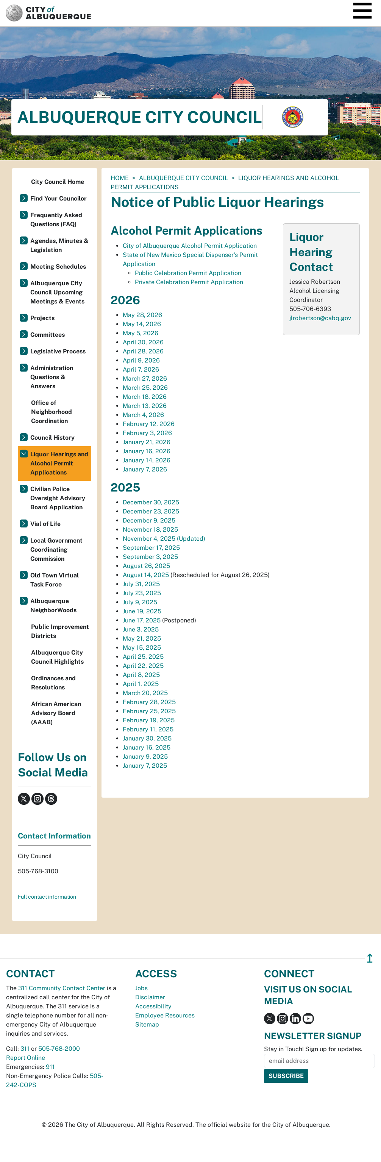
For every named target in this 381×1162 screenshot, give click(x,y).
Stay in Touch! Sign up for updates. (313, 1049)
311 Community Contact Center (61, 988)
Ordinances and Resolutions (53, 683)
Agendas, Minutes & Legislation (59, 245)
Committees (47, 334)
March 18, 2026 (145, 396)
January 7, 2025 (145, 765)
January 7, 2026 (145, 469)
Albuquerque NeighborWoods (53, 605)
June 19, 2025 (142, 611)
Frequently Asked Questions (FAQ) (56, 220)
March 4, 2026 (143, 414)
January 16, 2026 (146, 451)
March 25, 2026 (145, 387)
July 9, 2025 (140, 602)
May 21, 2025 (142, 638)
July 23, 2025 (142, 593)
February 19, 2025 (149, 720)
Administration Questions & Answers (51, 377)
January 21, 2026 (146, 442)
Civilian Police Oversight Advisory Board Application (57, 498)
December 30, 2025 (151, 502)
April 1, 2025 (141, 684)
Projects (42, 318)
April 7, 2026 (141, 369)
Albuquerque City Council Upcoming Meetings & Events (57, 292)
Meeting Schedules (58, 266)
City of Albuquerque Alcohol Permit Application (190, 245)
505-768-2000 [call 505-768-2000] (59, 1048)
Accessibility (153, 1006)
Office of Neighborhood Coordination (51, 412)
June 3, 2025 (141, 629)
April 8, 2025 (141, 674)
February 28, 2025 (149, 702)
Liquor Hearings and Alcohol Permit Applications (59, 463)
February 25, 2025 (149, 711)
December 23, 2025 (151, 511)
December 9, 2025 (149, 520)
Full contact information (47, 897)
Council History (52, 437)
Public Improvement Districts (60, 631)
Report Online (25, 1057)
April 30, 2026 (143, 342)
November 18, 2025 (150, 529)
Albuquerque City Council (183, 178)
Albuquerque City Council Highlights (57, 657)
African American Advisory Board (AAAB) (56, 713)
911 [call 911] (50, 1066)
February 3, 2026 (147, 433)
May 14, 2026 (142, 324)
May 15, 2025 (142, 647)
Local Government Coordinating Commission (56, 549)
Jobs (141, 988)
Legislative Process (58, 351)
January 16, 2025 (146, 747)
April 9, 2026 (141, 360)
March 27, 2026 (145, 378)
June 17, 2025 (142, 620)
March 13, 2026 (145, 405)
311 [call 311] (25, 1048)
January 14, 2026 (146, 460)
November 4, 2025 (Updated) (164, 538)
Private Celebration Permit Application (189, 282)
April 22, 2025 (143, 665)
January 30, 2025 (147, 738)
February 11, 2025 (148, 729)
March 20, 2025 (145, 693)
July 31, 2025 (141, 584)
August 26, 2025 (146, 565)
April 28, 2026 (143, 351)
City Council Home (57, 181)
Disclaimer (150, 997)
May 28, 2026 (142, 315)
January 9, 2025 (145, 756)
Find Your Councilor (58, 198)
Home (120, 178)
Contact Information (54, 835)
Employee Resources (165, 1015)
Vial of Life (45, 523)
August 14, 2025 (146, 575)
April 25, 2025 (143, 656)
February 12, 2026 (149, 424)
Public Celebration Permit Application (188, 273)
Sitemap (147, 1024)
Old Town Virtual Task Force (54, 580)
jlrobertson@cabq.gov (320, 318)
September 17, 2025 (151, 547)
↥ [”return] (370, 958)
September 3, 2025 (150, 556)
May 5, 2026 (140, 333)
